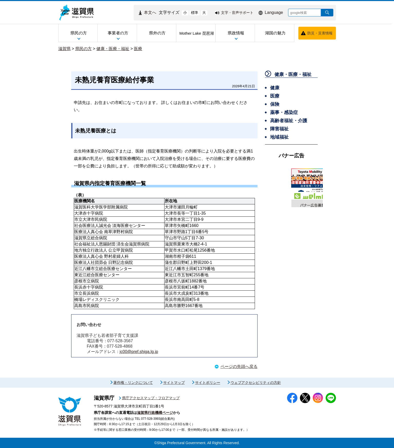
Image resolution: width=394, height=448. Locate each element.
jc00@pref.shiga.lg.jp (139, 351)
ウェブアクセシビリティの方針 (256, 382)
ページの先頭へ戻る (239, 366)
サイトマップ (174, 382)
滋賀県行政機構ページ (155, 413)
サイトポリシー (207, 382)
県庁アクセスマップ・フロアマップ (151, 398)
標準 (194, 13)
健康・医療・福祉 (112, 48)
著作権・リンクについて (133, 382)
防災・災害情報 (320, 33)
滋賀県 (64, 48)
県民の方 (83, 48)
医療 (138, 48)
